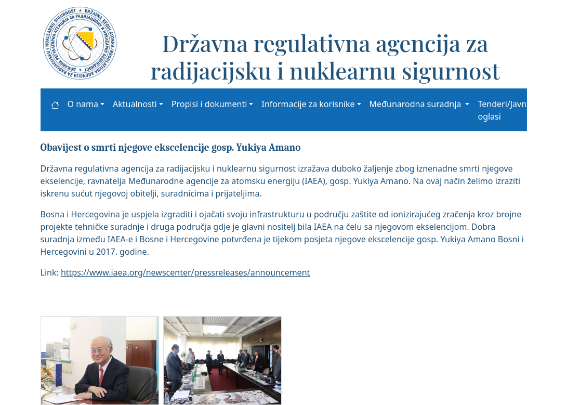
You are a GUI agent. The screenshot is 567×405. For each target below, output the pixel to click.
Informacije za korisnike (307, 104)
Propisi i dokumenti (209, 104)
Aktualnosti (135, 104)
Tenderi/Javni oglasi (503, 110)
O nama (83, 104)
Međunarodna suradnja (417, 104)
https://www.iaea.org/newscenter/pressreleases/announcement (185, 272)
